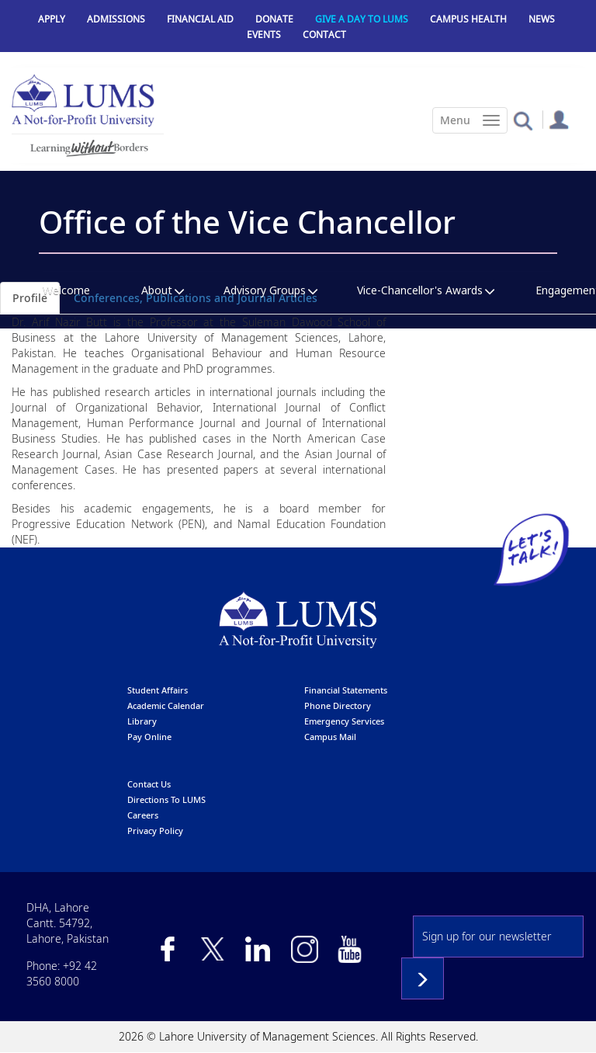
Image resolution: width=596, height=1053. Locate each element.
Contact (324, 34)
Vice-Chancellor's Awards (420, 290)
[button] (522, 120)
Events (264, 34)
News (541, 19)
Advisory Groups (265, 290)
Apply (51, 19)
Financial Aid (200, 19)
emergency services (344, 721)
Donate (274, 19)
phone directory (337, 705)
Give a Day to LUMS (361, 19)
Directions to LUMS (166, 799)
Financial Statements (345, 690)
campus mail (330, 736)
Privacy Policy (155, 830)
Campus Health (468, 19)
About (156, 290)
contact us (149, 784)
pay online (149, 736)
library (142, 721)
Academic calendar (165, 705)
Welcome (66, 290)
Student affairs (157, 690)
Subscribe (422, 978)
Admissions (116, 19)
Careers (142, 815)
